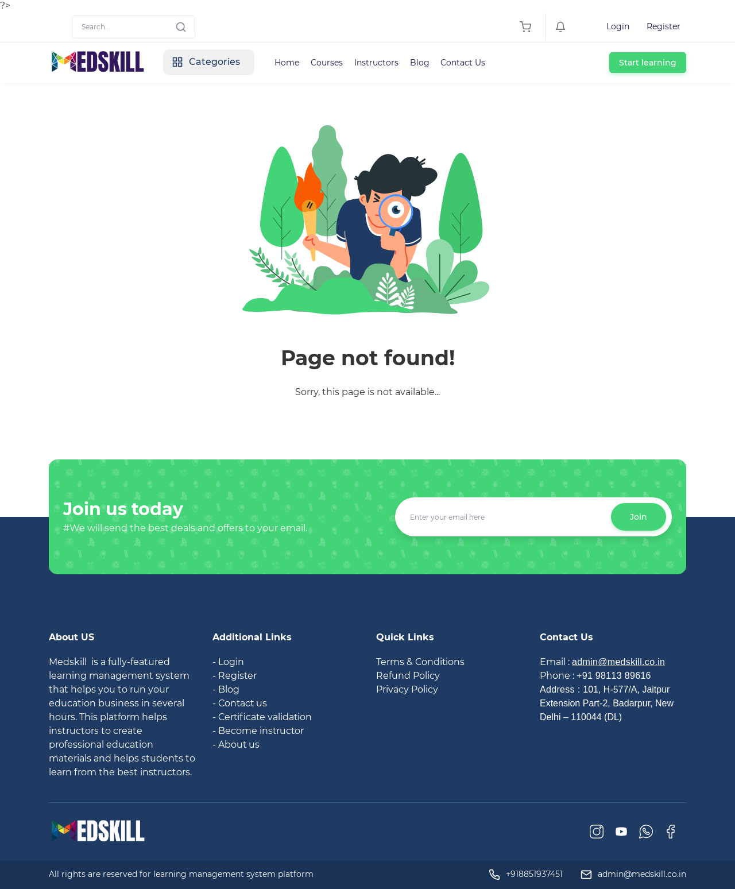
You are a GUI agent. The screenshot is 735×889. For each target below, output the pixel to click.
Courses (327, 62)
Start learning (647, 62)
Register (663, 26)
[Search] (133, 27)
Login (617, 26)
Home (287, 62)
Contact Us (464, 62)
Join (638, 517)
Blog (420, 62)
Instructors (377, 62)
